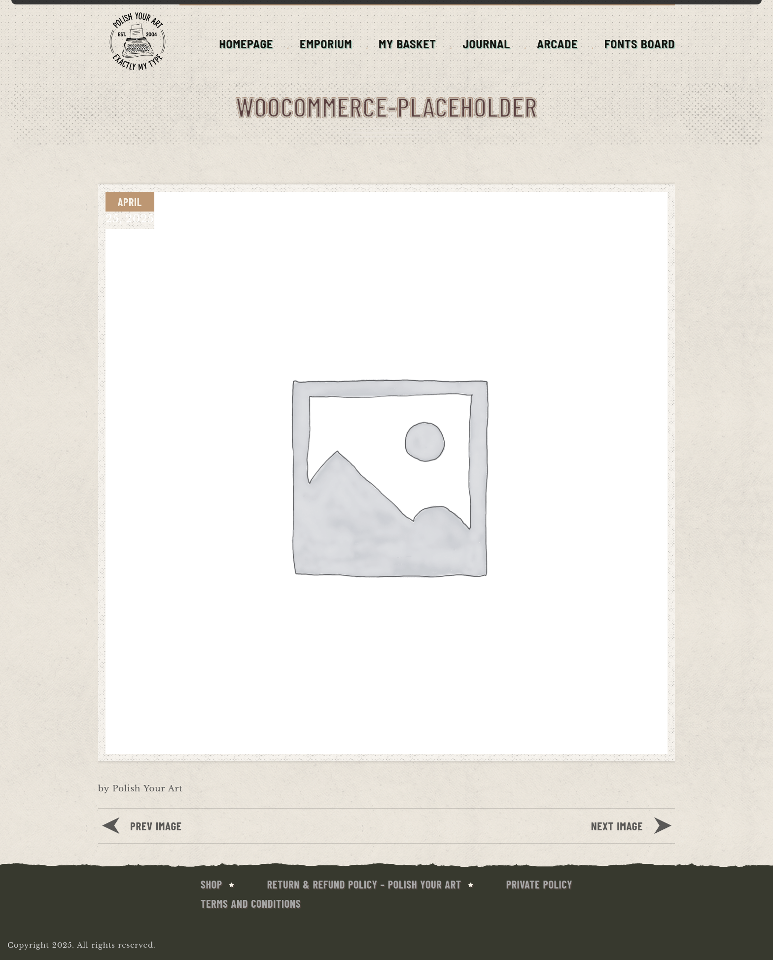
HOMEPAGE (246, 43)
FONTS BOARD (639, 43)
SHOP (211, 884)
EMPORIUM (326, 43)
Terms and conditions (251, 903)
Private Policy (539, 884)
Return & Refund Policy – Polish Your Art (364, 884)
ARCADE (557, 43)
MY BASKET (407, 43)
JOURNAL (486, 43)
